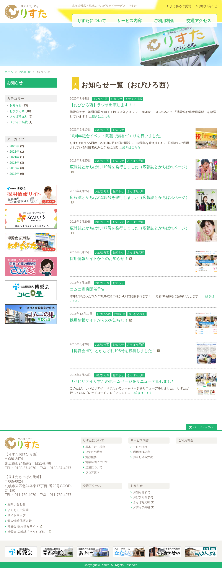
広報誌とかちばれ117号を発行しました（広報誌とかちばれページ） (129, 228)
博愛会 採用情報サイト (23, 526)
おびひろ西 (100, 98)
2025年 (14, 146)
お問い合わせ (208, 6)
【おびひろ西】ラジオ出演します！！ (103, 105)
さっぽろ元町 (135, 160)
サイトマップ (16, 515)
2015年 (14, 173)
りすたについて (93, 440)
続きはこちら (101, 116)
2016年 (14, 168)
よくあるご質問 (180, 6)
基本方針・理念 (95, 447)
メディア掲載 (133, 98)
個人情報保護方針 (19, 520)
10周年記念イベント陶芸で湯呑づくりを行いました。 (117, 136)
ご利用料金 (185, 440)
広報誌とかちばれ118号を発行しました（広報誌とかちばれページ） (129, 197)
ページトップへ (203, 427)
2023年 (14, 151)
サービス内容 (140, 440)
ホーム (9, 71)
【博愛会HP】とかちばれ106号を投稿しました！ (113, 351)
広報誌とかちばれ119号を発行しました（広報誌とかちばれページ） (129, 167)
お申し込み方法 (143, 457)
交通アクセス (92, 485)
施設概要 (91, 457)
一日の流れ (140, 447)
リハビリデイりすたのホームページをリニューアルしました (122, 381)
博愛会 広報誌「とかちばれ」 (27, 532)
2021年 (14, 157)
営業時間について (96, 462)
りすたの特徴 (93, 452)
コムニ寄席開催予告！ (89, 289)
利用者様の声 (141, 452)
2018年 (14, 162)
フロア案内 (92, 472)
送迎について (93, 467)
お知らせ (25, 71)
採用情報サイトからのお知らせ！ (99, 258)
